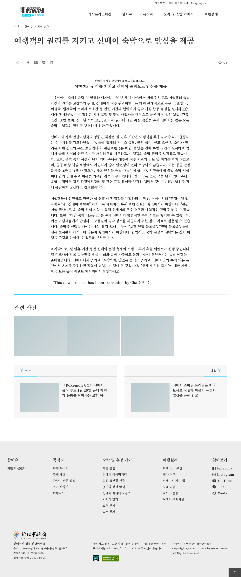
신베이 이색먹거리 (115, 474)
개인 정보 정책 (101, 543)
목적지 (148, 14)
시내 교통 (169, 487)
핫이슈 (127, 14)
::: (151, 3)
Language (197, 3)
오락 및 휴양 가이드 (179, 14)
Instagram (223, 474)
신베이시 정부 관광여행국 (35, 12)
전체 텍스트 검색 (178, 3)
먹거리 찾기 (110, 499)
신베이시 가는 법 (174, 480)
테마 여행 (169, 474)
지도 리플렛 (170, 493)
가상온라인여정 (99, 14)
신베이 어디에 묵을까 (117, 493)
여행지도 (58, 493)
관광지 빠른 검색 (64, 480)
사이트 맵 (160, 3)
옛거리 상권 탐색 (114, 487)
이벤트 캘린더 (16, 468)
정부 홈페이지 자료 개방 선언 (142, 543)
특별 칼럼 (109, 468)
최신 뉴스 (43, 26)
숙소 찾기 (109, 512)
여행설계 (211, 14)
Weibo (220, 493)
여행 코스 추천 (172, 468)
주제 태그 (59, 474)
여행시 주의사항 (173, 499)
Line (218, 487)
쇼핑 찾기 (109, 505)
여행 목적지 (60, 468)
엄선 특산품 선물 (114, 480)
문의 (163, 543)
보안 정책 (117, 543)
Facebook (222, 468)
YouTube (222, 480)
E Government (96, 558)
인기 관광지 (60, 487)
